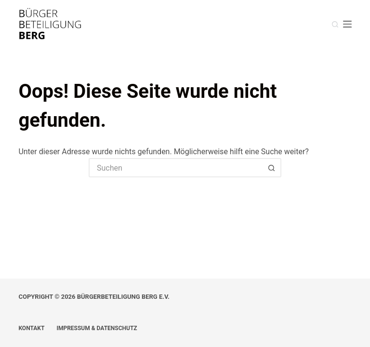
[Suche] (335, 24)
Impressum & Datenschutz (96, 328)
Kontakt (31, 328)
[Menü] (347, 24)
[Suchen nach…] (175, 167)
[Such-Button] (271, 167)
